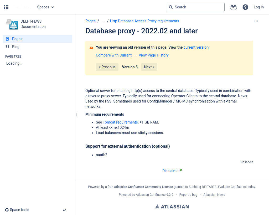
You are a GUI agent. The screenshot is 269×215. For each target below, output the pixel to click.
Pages (90, 21)
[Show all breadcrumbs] (102, 21)
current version (196, 47)
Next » (149, 67)
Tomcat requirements (120, 122)
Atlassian (172, 206)
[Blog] (37, 47)
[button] (6, 7)
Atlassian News (214, 195)
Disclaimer (172, 171)
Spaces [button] (43, 7)
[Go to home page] (22, 7)
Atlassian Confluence (150, 195)
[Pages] (37, 39)
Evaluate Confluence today (236, 187)
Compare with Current (114, 55)
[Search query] (196, 7)
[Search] (171, 7)
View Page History (153, 55)
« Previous (107, 67)
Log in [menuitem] (259, 7)
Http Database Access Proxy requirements (144, 21)
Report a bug (188, 195)
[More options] (256, 21)
